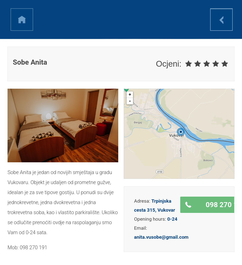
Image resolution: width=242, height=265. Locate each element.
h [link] (22, 19)
